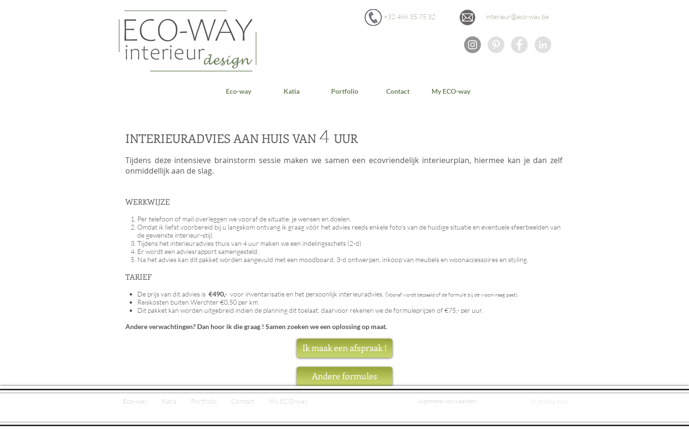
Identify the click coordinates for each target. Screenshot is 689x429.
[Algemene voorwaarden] (447, 401)
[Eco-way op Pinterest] (496, 44)
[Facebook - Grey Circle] (519, 44)
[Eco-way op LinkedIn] (542, 44)
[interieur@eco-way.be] (517, 16)
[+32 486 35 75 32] (410, 16)
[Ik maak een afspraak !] (344, 348)
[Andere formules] (344, 376)
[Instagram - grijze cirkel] (472, 44)
